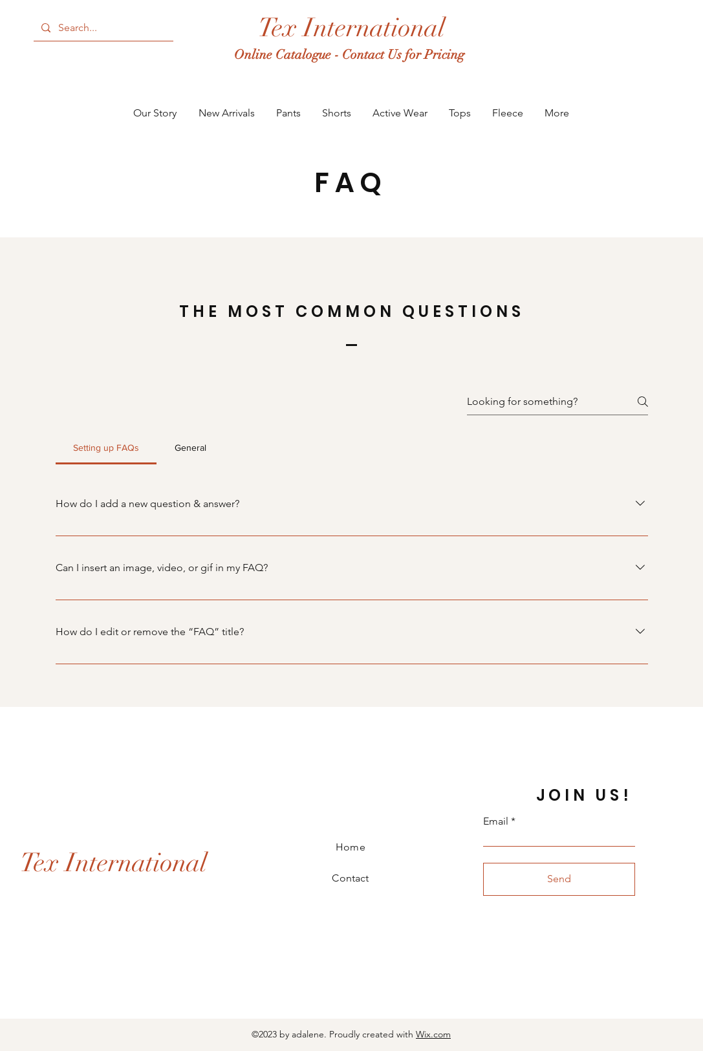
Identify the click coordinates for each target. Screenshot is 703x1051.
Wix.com (433, 1034)
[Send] (559, 879)
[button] (227, 113)
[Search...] (102, 28)
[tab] (106, 447)
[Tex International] (351, 28)
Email (495, 821)
